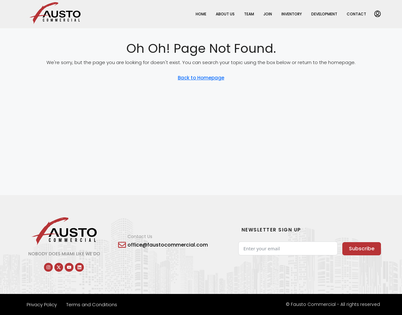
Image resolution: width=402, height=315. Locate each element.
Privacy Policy (42, 304)
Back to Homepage (201, 77)
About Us (225, 14)
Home (201, 14)
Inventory (291, 14)
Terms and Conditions (91, 304)
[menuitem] (377, 14)
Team (249, 14)
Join (267, 14)
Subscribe (361, 248)
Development (324, 14)
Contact (356, 14)
